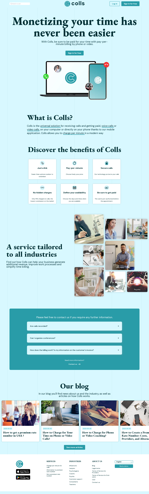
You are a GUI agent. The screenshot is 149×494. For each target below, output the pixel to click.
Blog (93, 465)
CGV (93, 479)
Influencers (73, 465)
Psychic (71, 476)
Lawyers (72, 468)
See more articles (74, 447)
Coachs (72, 473)
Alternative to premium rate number (55, 470)
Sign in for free (130, 3)
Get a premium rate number (53, 475)
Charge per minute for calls (54, 466)
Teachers (72, 484)
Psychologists (74, 471)
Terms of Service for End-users (101, 476)
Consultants (73, 482)
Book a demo (124, 466)
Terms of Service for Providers (99, 471)
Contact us (96, 482)
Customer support (75, 479)
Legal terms (96, 468)
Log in (114, 3)
